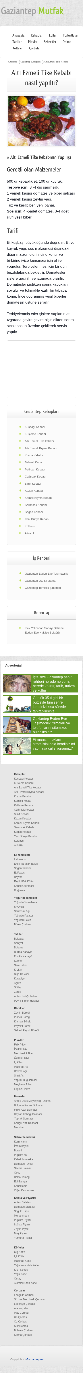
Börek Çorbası (22, 924)
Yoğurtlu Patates (24, 915)
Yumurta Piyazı (23, 1237)
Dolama (18, 947)
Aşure (17, 983)
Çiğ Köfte (19, 1252)
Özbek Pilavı (21, 1057)
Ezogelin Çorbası (24, 1295)
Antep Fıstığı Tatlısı (25, 996)
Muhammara (21, 1215)
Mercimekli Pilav (23, 1053)
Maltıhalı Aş (21, 1066)
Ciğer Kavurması (24, 1190)
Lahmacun (20, 859)
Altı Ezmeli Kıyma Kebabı (41, 448)
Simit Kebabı (33, 483)
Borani (18, 1150)
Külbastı (30, 526)
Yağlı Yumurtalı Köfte (26, 1265)
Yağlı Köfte (20, 1274)
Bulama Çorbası (23, 1330)
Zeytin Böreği (22, 1012)
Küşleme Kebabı (35, 434)
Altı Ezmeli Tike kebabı (39, 441)
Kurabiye (19, 978)
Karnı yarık (20, 1141)
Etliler (52, 35)
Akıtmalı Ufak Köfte (25, 1283)
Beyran (18, 877)
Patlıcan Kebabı (35, 469)
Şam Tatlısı (20, 965)
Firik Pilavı (20, 1044)
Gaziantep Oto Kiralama (40, 580)
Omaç (17, 1278)
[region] (41, 369)
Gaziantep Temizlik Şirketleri (43, 587)
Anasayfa (18, 35)
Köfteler (17, 48)
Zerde (17, 991)
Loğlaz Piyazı (22, 1224)
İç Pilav (18, 1062)
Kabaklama (20, 1186)
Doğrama (19, 890)
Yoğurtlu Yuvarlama (25, 902)
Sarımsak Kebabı (36, 505)
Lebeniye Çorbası (24, 1303)
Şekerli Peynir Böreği (26, 1030)
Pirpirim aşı (20, 1155)
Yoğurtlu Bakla (22, 920)
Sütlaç (17, 987)
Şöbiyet (18, 943)
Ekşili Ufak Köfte (23, 881)
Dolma (67, 42)
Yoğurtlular (70, 35)
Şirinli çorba (21, 1326)
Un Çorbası (21, 1317)
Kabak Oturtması (24, 885)
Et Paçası (19, 872)
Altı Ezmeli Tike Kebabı (56, 61)
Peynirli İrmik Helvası (26, 1000)
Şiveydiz (19, 906)
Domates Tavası (23, 1163)
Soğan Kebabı (34, 512)
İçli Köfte (19, 1256)
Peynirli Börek (22, 1026)
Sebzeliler (50, 42)
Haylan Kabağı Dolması (28, 1114)
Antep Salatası (22, 1202)
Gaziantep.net (35, 1359)
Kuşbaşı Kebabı (35, 427)
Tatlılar (17, 42)
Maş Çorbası (21, 1312)
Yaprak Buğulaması (25, 1080)
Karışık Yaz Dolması (26, 1123)
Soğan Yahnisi (22, 868)
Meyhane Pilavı (23, 1084)
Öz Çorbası (21, 1321)
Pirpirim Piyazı (22, 1220)
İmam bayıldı (21, 1146)
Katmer (18, 960)
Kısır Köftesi (21, 1269)
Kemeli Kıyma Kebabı (38, 497)
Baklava (19, 938)
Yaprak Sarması (23, 1118)
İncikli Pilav (20, 1049)
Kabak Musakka (23, 1159)
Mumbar (19, 1127)
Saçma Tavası (22, 1168)
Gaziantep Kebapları (31, 61)
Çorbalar (35, 48)
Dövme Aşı (20, 1071)
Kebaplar (37, 35)
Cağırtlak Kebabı (35, 476)
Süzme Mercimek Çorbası (29, 1299)
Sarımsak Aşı (22, 911)
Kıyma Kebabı (34, 455)
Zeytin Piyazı (21, 1229)
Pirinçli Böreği (22, 1017)
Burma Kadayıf (23, 952)
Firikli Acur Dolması (25, 1109)
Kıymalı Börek (22, 1021)
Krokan (18, 969)
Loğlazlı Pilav (22, 1088)
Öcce (17, 1172)
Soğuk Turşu (21, 1211)
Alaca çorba (21, 1308)
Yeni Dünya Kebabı (37, 519)
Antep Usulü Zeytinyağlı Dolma (32, 1100)
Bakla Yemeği (22, 1177)
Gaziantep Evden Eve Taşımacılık (46, 573)
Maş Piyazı (20, 1233)
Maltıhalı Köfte (22, 1260)
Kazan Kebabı (34, 490)
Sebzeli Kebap (34, 462)
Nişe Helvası (21, 974)
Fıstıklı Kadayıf (23, 956)
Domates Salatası (24, 1206)
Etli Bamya (20, 1181)
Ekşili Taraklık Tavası (26, 863)
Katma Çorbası (23, 1334)
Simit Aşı (19, 1075)
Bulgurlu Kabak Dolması (28, 1105)
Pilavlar (32, 42)
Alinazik (30, 533)
